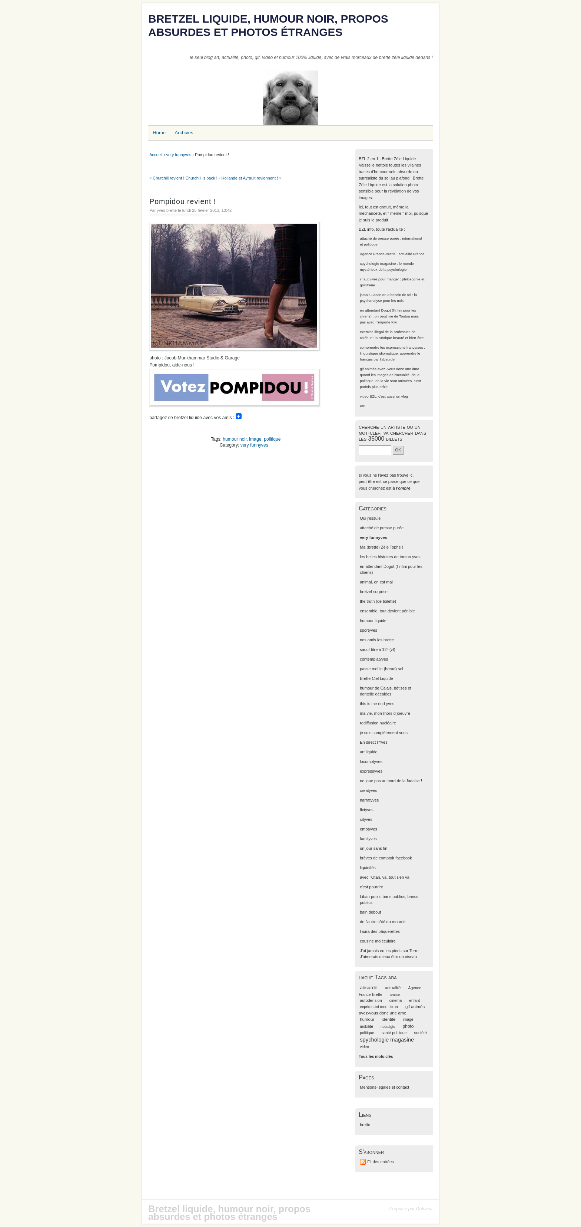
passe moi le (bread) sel (381, 669)
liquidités (368, 867)
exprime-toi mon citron (379, 1007)
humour (367, 1019)
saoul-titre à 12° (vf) (377, 649)
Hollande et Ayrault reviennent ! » (251, 178)
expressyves (371, 771)
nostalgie (388, 1026)
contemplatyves (374, 659)
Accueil (155, 154)
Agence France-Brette (377, 254)
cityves (366, 819)
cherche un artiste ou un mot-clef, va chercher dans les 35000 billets (392, 433)
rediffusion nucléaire (378, 723)
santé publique (394, 1033)
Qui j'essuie (370, 518)
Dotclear (424, 1208)
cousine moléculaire (378, 941)
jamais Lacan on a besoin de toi (385, 295)
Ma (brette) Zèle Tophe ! (381, 547)
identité (388, 1019)
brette (365, 1124)
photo (408, 1026)
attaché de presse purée (379, 238)
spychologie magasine (378, 263)
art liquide (368, 752)
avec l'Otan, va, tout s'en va (384, 877)
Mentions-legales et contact (384, 1087)
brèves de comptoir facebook (386, 858)
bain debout (370, 912)
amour (395, 995)
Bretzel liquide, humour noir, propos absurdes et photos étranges (268, 25)
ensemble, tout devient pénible (387, 611)
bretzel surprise (374, 591)
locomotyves (371, 761)
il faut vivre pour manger (379, 279)
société (420, 1032)
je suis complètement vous (384, 732)
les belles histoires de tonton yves (390, 557)
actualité (393, 988)
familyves (368, 838)
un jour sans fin (373, 848)
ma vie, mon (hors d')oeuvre (385, 713)
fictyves (366, 809)
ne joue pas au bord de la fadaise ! (391, 781)
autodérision (371, 1000)
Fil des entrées (380, 1161)
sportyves (368, 630)
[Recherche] (375, 450)
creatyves (368, 790)
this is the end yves (377, 703)
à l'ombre (401, 488)
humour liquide (373, 620)
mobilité (366, 1026)
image (255, 439)
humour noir (234, 439)
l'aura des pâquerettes (380, 931)
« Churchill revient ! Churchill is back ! (183, 178)
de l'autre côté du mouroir (383, 922)
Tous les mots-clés (376, 1057)
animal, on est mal (376, 582)
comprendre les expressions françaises (391, 347)
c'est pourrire (371, 887)
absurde (368, 987)
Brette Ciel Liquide (376, 678)
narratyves (369, 800)
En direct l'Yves (373, 742)
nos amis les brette (377, 640)
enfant (414, 1001)
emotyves (368, 829)
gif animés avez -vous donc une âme (389, 369)
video (364, 396)
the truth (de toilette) (378, 601)
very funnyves (178, 154)
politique (272, 439)
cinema (395, 1001)
